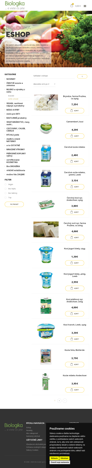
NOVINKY (10, 79)
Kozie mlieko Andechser (75, 375)
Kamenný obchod (33, 436)
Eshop (28, 427)
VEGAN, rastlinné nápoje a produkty (15, 104)
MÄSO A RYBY (12, 110)
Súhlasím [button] (54, 458)
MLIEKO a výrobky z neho (15, 90)
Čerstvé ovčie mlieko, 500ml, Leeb (74, 173)
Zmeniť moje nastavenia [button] (60, 462)
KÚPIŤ (74, 110)
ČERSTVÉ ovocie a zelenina (14, 84)
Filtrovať (14, 204)
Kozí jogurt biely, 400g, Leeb (75, 275)
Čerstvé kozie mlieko (74, 147)
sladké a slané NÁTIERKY (13, 140)
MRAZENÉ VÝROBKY (15, 149)
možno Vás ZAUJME (15, 174)
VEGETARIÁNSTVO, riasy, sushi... (18, 123)
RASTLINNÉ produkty (16, 118)
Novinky (29, 430)
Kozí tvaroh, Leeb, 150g (74, 325)
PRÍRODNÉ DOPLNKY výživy (16, 154)
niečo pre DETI (13, 114)
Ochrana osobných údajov (36, 447)
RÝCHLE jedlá (12, 135)
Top (8, 198)
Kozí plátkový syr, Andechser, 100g (74, 300)
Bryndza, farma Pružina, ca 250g (74, 97)
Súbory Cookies (32, 450)
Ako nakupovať (32, 433)
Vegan (9, 184)
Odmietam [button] (64, 458)
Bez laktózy (11, 193)
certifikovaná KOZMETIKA (12, 161)
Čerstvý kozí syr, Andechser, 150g (75, 199)
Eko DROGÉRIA (13, 166)
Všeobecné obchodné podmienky (39, 444)
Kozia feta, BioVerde (75, 350)
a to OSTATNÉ (13, 145)
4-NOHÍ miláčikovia (15, 170)
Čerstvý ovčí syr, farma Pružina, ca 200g (75, 224)
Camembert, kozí (74, 122)
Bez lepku (10, 189)
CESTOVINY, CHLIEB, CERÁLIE (16, 129)
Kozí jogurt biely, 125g (74, 248)
